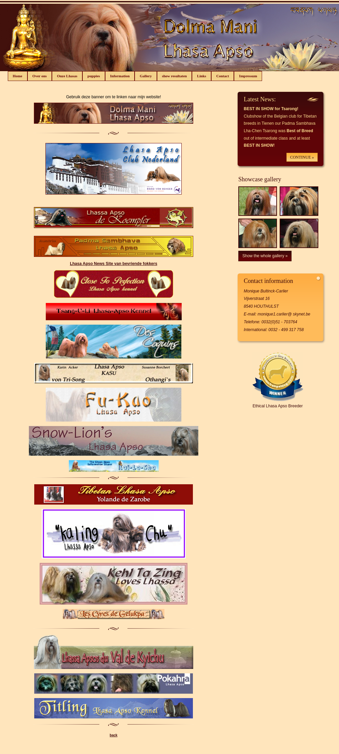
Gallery (146, 76)
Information (119, 76)
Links (201, 76)
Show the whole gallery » (264, 255)
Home (17, 76)
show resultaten (174, 76)
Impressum (248, 76)
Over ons (40, 76)
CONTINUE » (302, 157)
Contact (222, 76)
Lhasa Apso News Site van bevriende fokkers (113, 263)
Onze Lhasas (67, 76)
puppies (93, 76)
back (114, 735)
